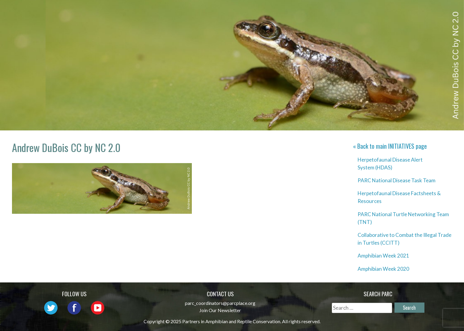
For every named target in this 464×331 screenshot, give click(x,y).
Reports (395, 10)
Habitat (362, 10)
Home (169, 10)
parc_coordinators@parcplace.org (220, 303)
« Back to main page (390, 146)
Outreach (282, 10)
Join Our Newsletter (220, 310)
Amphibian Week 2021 (383, 255)
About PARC (204, 10)
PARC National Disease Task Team (397, 180)
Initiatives (324, 10)
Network (244, 10)
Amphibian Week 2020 (383, 269)
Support (429, 10)
